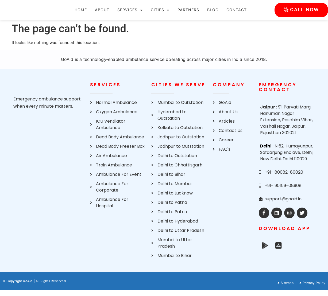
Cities (160, 13)
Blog (212, 12)
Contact (236, 12)
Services (130, 13)
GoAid (28, 287)
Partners (188, 12)
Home (81, 12)
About (102, 12)
